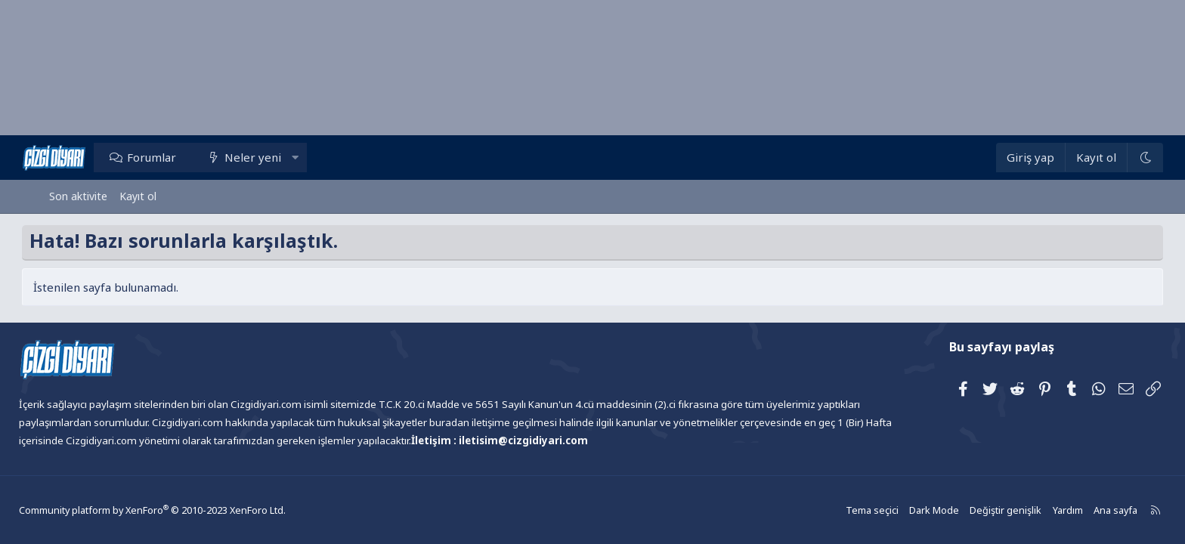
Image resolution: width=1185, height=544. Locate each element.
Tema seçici (846, 509)
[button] (321, 157)
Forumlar (178, 157)
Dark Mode (906, 509)
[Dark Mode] (1118, 157)
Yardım (1034, 509)
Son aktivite (78, 196)
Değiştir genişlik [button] (975, 509)
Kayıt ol (137, 196)
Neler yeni (280, 157)
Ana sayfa (1081, 509)
